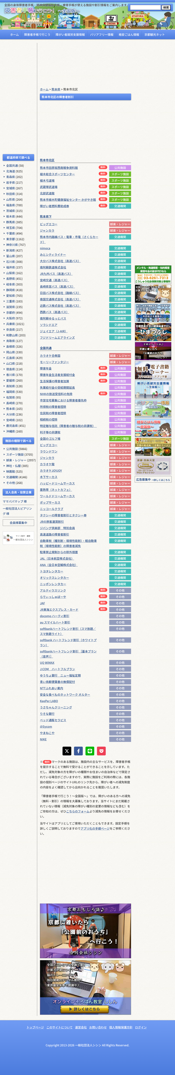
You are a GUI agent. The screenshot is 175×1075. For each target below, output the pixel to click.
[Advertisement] (18, 97)
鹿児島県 (12, 425)
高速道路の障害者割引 (54, 534)
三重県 (10, 301)
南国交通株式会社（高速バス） (60, 299)
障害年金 (46, 368)
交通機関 (12, 477)
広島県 (10, 358)
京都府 (10, 312)
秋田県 (10, 194)
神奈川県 (12, 244)
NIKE (43, 739)
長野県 (10, 278)
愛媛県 (10, 380)
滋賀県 (10, 307)
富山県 (10, 256)
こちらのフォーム (78, 811)
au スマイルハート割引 (55, 622)
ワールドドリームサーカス (57, 496)
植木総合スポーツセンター (57, 174)
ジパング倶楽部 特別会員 (57, 528)
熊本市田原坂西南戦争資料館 (59, 167)
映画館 (10, 471)
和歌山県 (12, 335)
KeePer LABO (49, 701)
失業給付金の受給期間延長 (57, 387)
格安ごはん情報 (129, 34)
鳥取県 (10, 341)
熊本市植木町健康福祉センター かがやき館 (68, 199)
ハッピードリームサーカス (57, 483)
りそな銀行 (47, 713)
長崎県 (10, 403)
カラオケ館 (47, 464)
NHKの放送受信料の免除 (56, 394)
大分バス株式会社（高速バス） (60, 261)
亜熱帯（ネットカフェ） (56, 489)
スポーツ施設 (15, 454)
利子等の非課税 (50, 432)
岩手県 (10, 182)
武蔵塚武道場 (48, 187)
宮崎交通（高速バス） (54, 280)
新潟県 (10, 250)
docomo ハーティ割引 (54, 616)
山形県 (10, 199)
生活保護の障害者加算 (54, 381)
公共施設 (12, 449)
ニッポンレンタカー (53, 584)
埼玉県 (10, 227)
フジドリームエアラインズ (57, 337)
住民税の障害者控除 (53, 413)
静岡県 (10, 290)
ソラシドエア (48, 325)
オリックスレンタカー (54, 577)
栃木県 (10, 216)
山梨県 (10, 273)
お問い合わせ (98, 1027)
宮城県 (10, 188)
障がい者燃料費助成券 (54, 206)
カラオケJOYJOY (51, 470)
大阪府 (10, 318)
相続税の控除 (48, 419)
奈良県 (10, 329)
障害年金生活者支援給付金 (57, 375)
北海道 (10, 171)
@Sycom (46, 726)
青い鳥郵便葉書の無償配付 (57, 682)
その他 (10, 482)
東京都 (10, 239)
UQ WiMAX (47, 662)
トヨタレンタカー (51, 571)
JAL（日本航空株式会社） (57, 558)
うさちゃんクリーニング (56, 707)
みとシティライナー (53, 254)
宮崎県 (10, 420)
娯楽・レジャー (16, 460)
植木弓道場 (47, 180)
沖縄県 (10, 431)
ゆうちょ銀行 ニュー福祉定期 (60, 675)
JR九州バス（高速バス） (56, 273)
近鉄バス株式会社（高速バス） (60, 305)
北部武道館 (47, 193)
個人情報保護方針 (121, 1027)
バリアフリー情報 (101, 34)
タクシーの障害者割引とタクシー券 (63, 515)
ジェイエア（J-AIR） (54, 331)
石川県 (10, 261)
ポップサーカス (50, 502)
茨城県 (10, 211)
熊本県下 (46, 216)
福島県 (10, 205)
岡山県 (10, 352)
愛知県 (10, 295)
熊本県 (10, 408)
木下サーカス (48, 477)
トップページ (35, 1027)
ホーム (14, 34)
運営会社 (81, 1027)
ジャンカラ (47, 230)
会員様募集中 (18, 522)
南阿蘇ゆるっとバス (53, 318)
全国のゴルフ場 (50, 438)
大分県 (10, 414)
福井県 (10, 267)
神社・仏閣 (13, 466)
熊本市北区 (47, 160)
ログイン (141, 1027)
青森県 (10, 177)
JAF (42, 603)
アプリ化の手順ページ (95, 828)
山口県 (10, 363)
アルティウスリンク (53, 590)
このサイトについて (59, 1027)
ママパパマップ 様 (15, 501)
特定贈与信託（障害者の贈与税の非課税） (68, 426)
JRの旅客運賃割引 (52, 521)
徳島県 (10, 369)
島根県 (10, 346)
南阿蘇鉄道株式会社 (53, 267)
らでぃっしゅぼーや (53, 597)
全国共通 (12, 165)
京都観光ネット (154, 34)
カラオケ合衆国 (50, 355)
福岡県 (10, 391)
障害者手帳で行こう (37, 34)
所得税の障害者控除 (53, 406)
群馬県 (10, 222)
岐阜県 (10, 284)
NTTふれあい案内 (51, 688)
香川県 (10, 375)
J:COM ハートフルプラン (57, 669)
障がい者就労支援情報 (70, 34)
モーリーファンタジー (54, 362)
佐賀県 (10, 397)
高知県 (10, 386)
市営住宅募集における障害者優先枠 (63, 400)
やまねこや (47, 733)
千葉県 (10, 233)
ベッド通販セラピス (53, 720)
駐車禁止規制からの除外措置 (59, 552)
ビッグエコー (48, 224)
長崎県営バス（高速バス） (57, 286)
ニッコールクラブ (51, 509)
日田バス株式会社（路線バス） (60, 293)
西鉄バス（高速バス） (54, 312)
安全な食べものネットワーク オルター (65, 694)
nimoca (45, 248)
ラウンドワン (48, 451)
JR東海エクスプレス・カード (59, 609)
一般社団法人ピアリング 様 (17, 511)
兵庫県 (10, 324)
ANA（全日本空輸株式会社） (59, 565)
